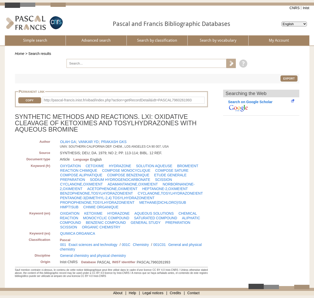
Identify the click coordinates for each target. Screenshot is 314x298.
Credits (175, 293)
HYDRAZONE (120, 166)
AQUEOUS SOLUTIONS (154, 213)
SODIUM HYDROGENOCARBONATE (120, 180)
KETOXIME (93, 213)
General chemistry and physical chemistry (93, 256)
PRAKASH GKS (113, 142)
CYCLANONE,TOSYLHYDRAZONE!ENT (170, 193)
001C (126, 245)
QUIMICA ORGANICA (77, 233)
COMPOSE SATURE (171, 170)
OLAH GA (68, 142)
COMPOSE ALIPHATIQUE (81, 175)
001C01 (159, 245)
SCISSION (163, 180)
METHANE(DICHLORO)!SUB (162, 202)
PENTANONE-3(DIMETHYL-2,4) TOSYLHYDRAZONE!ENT (107, 198)
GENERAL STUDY (146, 223)
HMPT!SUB (69, 207)
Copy (30, 100)
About (118, 293)
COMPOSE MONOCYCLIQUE (126, 170)
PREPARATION (72, 180)
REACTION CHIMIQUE (78, 170)
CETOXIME (95, 166)
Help (132, 293)
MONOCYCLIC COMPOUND (106, 218)
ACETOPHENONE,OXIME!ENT (112, 189)
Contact (193, 293)
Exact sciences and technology (93, 245)
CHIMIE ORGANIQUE (100, 207)
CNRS (295, 8)
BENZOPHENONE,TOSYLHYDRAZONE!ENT (96, 193)
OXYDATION (70, 166)
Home (19, 54)
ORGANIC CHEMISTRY (101, 227)
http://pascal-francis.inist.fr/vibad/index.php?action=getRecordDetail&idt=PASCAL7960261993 (118, 100)
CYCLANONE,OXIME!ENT (81, 184)
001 (63, 245)
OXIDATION (69, 213)
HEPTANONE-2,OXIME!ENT (165, 189)
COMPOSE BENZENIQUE (128, 175)
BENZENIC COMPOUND (106, 223)
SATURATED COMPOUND (155, 218)
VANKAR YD (88, 142)
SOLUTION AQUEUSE (154, 166)
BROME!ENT (187, 166)
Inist (306, 8)
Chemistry (141, 245)
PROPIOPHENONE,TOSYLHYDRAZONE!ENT (97, 202)
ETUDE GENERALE (170, 175)
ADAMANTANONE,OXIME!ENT (133, 184)
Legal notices (152, 293)
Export (289, 78)
